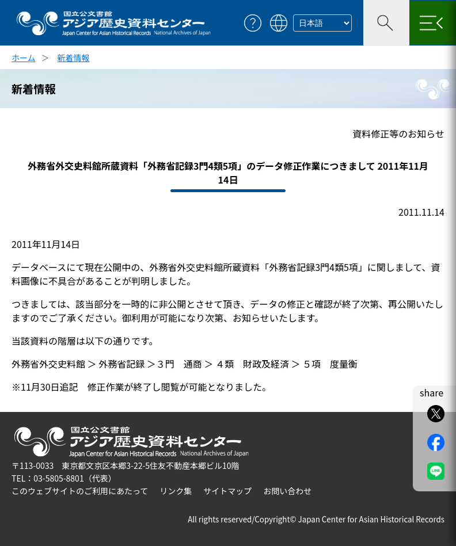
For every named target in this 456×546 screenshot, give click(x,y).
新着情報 (74, 57)
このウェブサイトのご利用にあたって (80, 491)
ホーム (24, 57)
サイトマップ (227, 491)
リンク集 (175, 491)
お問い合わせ (287, 491)
